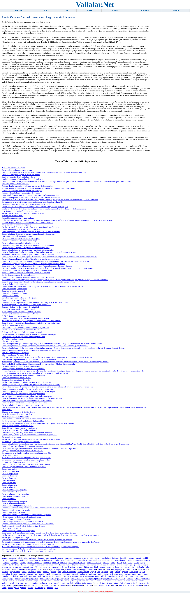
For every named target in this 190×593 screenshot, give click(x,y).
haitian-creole (45, 567)
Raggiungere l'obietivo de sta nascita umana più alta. (22, 451)
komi (39, 572)
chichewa (14, 563)
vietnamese (131, 585)
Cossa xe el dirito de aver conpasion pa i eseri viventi (22, 405)
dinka (130, 563)
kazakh (127, 569)
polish (66, 578)
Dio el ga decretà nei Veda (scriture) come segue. (21, 366)
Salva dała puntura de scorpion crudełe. (17, 414)
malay (100, 574)
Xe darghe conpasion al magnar (14, 325)
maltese (127, 574)
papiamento (44, 578)
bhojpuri (78, 560)
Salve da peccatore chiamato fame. (15, 416)
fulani (126, 565)
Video (89, 10)
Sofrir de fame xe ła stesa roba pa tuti (16, 316)
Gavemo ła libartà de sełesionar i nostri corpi (19, 241)
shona (120, 581)
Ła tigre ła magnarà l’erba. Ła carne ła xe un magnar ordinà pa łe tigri (29, 549)
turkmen (62, 585)
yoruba (30, 588)
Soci (67, 10)
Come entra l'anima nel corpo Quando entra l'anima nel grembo (26, 515)
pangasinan (33, 578)
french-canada (102, 565)
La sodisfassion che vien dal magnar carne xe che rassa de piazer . (27, 270)
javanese (76, 569)
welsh (145, 585)
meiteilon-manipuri (63, 576)
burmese (115, 560)
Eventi (176, 10)
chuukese (47, 563)
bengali (64, 560)
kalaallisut (92, 569)
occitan (4, 578)
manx (140, 574)
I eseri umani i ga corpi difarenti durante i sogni (20, 211)
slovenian (19, 583)
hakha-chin (56, 567)
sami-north (20, 581)
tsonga (27, 585)
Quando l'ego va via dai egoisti (14, 512)
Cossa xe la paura (9, 478)
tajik (84, 583)
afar (25, 558)
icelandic (140, 567)
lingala (142, 572)
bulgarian (106, 560)
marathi (5, 576)
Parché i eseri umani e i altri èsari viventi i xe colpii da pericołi (26, 382)
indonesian (7, 569)
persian (60, 578)
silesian (134, 581)
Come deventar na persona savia (14, 289)
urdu (95, 585)
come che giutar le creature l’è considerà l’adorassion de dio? (26, 273)
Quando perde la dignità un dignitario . (17, 505)
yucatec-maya (40, 588)
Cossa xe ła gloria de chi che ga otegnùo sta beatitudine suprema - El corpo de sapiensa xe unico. (39, 252)
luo (36, 574)
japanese (68, 569)
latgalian (104, 572)
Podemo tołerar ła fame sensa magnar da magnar (21, 193)
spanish (34, 583)
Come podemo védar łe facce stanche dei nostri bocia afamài (25, 318)
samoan (29, 581)
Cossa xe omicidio (9, 483)
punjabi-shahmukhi (110, 578)
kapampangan (117, 569)
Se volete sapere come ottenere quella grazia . (19, 298)
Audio (115, 10)
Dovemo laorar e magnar (11, 437)
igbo (147, 567)
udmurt (80, 585)
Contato (145, 10)
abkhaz (4, 558)
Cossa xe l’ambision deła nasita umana (17, 170)
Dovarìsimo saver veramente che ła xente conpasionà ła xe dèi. (26, 204)
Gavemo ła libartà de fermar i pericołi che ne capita (22, 191)
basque (4, 560)
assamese (77, 558)
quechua (130, 578)
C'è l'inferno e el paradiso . (12, 339)
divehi (136, 563)
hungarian (119, 567)
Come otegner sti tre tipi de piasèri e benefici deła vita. (23, 369)
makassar (83, 574)
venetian (121, 585)
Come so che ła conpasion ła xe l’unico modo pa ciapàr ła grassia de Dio (30, 195)
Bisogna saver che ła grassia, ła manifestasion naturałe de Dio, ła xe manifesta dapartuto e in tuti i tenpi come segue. (47, 268)
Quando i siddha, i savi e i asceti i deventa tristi (20, 307)
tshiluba (20, 585)
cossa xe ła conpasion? (10, 471)
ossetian (24, 578)
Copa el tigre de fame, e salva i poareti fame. (19, 428)
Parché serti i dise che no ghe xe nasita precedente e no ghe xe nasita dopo (31, 439)
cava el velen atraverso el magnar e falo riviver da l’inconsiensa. (27, 396)
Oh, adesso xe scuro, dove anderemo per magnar (21, 238)
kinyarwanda (15, 572)
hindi (96, 567)
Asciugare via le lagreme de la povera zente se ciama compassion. (27, 551)
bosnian (92, 560)
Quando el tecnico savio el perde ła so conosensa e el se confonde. (27, 524)
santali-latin (58, 581)
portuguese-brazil (77, 578)
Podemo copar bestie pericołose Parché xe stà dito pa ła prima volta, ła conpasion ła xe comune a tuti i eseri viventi (47, 357)
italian (46, 569)
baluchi (123, 558)
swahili (57, 583)
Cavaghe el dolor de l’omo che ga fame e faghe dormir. (23, 394)
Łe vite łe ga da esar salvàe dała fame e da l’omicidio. (23, 421)
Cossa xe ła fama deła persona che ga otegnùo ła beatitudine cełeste (28, 234)
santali (49, 581)
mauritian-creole (35, 576)
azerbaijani (106, 558)
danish (119, 563)
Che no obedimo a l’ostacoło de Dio (16, 355)
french (93, 565)
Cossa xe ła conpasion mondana (14, 501)
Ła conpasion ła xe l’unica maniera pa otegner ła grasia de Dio (26, 453)
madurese (66, 574)
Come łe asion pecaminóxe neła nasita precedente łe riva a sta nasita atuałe (31, 323)
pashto (53, 578)
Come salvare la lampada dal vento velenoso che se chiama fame (27, 419)
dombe (4, 565)
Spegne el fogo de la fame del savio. (16, 380)
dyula (17, 565)
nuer (141, 576)
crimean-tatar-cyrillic (77, 563)
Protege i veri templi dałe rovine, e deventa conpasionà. (23, 375)
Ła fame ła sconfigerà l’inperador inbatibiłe (19, 309)
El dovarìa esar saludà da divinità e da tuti (18, 412)
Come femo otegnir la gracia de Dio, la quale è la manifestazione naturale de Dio (33, 264)
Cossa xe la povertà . (10, 485)
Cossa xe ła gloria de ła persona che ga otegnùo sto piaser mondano (28, 250)
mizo (82, 576)
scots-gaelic (69, 581)
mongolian (89, 576)
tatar (104, 583)
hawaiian (71, 567)
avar (84, 558)
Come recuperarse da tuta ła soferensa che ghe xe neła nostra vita (27, 389)
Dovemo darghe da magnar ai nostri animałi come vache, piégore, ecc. (29, 435)
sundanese (43, 583)
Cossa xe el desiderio (10, 476)
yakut (16, 588)
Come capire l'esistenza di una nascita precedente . (21, 229)
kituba (24, 572)
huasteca (110, 567)
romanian (146, 578)
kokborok (32, 572)
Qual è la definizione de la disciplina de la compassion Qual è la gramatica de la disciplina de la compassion (44, 209)
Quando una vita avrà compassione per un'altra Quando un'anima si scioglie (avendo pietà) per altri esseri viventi (46, 508)
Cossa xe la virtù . (9, 499)
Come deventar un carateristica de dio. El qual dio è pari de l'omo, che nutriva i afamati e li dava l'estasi (42, 286)
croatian (106, 563)
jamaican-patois (57, 569)
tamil (99, 583)
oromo (17, 578)
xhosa (10, 588)
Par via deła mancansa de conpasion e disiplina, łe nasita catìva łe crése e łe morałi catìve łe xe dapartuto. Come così (47, 387)
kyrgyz (93, 572)
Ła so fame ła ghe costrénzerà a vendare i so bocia (21, 311)
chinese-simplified (35, 563)
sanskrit (43, 581)
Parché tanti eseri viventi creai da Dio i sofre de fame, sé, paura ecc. (28, 544)
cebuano (137, 560)
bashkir (145, 558)
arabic (60, 558)
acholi (20, 558)
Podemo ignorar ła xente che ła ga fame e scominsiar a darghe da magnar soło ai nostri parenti (38, 188)
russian (11, 581)
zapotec (50, 588)
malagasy (92, 574)
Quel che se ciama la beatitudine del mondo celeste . (22, 179)
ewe (56, 565)
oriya (11, 578)
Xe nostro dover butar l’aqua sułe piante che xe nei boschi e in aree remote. (31, 321)
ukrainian (88, 585)
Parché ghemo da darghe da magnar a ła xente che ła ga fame (25, 248)
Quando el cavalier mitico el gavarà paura (18, 519)
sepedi (78, 581)
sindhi (141, 581)
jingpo (83, 569)
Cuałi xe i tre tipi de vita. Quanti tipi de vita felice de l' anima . (26, 464)
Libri (46, 10)
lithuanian (6, 574)
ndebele (104, 576)
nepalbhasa (112, 576)
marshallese (14, 576)
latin (111, 572)
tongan (13, 585)
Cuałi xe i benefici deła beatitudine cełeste (18, 177)
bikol (85, 560)
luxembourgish (44, 574)
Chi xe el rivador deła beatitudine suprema (18, 531)
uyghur (101, 585)
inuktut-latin (18, 569)
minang (75, 576)
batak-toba (38, 560)
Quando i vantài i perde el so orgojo (16, 510)
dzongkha (24, 565)
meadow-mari (48, 576)
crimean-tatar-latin (94, 563)
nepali (121, 576)
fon (88, 565)
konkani (46, 572)
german (5, 567)
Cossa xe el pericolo (10, 474)
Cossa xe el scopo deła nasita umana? (16, 378)
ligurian (125, 572)
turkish (55, 585)
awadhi (90, 558)
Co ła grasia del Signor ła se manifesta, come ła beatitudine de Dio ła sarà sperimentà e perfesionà (40, 448)
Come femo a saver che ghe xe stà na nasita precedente (23, 337)
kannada (100, 569)
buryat (122, 560)
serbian (85, 581)
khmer (139, 569)
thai (121, 583)
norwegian (134, 576)
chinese (23, 563)
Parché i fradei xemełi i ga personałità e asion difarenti (23, 213)
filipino (75, 565)
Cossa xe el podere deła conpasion (15, 494)
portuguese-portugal (94, 578)
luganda (30, 574)
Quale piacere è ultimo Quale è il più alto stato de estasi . (24, 526)
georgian (144, 565)
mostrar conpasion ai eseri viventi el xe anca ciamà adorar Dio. (26, 305)
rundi (5, 581)
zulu (56, 588)
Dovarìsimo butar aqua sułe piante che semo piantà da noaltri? (26, 460)
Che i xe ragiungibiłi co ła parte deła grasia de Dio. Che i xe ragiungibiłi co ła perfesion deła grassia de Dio (44, 172)
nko (126, 576)
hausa (64, 567)
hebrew (80, 567)
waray (139, 585)
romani (138, 578)
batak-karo (13, 560)
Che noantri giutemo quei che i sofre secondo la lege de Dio (25, 327)
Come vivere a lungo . (10, 296)
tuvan (69, 585)
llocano (14, 574)
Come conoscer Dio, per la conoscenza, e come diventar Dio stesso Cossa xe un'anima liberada (39, 533)
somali (27, 583)
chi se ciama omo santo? (11, 528)
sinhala (4, 583)
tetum (116, 583)
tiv (148, 583)
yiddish (23, 588)
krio (59, 572)
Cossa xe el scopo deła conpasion (15, 496)
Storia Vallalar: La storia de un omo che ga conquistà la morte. (26, 458)
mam (134, 574)
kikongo (5, 572)
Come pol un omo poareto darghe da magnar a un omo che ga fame (28, 277)
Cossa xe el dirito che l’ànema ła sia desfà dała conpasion (24, 403)
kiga (145, 569)
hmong (102, 567)
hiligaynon (88, 567)
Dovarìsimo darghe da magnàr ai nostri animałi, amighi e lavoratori (28, 245)
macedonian (56, 574)
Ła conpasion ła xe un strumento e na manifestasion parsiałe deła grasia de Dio (32, 202)
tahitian (78, 583)
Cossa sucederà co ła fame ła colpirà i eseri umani (21, 517)
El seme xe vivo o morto (11, 341)
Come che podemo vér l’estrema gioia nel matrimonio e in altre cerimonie (31, 232)
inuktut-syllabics (30, 569)
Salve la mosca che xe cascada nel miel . (17, 426)
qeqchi (122, 578)
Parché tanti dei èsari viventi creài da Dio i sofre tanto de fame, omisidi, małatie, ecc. (35, 207)
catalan (129, 560)
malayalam (118, 574)
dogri (143, 563)
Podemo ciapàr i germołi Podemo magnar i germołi (22, 332)
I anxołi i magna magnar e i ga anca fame (18, 218)
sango (35, 581)
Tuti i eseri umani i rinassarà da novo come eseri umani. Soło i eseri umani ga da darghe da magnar (40, 547)
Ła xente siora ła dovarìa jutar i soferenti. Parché (21, 462)
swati (63, 583)
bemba (56, 560)
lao (98, 572)
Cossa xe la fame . (9, 480)
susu (50, 583)
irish (40, 569)
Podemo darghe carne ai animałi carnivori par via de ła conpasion (27, 186)
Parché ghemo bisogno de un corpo (15, 537)
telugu (109, 583)
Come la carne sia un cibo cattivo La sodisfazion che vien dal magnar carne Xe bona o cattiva (38, 282)
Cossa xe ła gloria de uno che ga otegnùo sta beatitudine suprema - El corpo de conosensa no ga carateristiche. (45, 346)
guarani (18, 567)
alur (47, 558)
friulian (119, 565)
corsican (63, 563)
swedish (70, 583)
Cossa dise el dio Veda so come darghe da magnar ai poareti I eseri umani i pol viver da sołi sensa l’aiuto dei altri (46, 261)
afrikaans (32, 558)
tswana (34, 585)
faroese (62, 565)
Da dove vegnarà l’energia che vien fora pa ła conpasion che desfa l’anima (31, 227)
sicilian (127, 581)
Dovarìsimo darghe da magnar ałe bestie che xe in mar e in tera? (27, 432)
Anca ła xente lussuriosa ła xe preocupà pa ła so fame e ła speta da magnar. (31, 350)
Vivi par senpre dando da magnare (15, 353)
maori (146, 574)
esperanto (41, 565)
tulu (40, 585)
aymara (97, 558)
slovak (11, 583)
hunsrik (127, 567)
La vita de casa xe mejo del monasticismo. (18, 275)
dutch (11, 565)
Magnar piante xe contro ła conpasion (16, 225)
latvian (117, 572)
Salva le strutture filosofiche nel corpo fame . (19, 430)
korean (53, 572)
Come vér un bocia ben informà (14, 293)
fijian (68, 565)
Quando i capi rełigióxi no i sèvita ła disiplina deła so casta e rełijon (28, 391)
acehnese (12, 558)
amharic (53, 558)
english (33, 565)
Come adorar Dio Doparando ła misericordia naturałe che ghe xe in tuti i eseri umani (35, 302)
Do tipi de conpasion (10, 455)
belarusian (48, 560)
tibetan (127, 583)
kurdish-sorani (83, 572)
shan (114, 581)
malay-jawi (108, 574)
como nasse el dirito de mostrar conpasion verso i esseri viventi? (27, 400)
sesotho (92, 581)
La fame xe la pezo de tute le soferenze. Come (20, 314)
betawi (70, 560)
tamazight (91, 583)
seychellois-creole (104, 581)
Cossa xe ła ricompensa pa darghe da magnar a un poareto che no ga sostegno (32, 398)
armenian (68, 558)
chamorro (146, 560)
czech (113, 563)
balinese (115, 558)
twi (74, 585)
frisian (112, 565)
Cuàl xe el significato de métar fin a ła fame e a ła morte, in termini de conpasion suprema (37, 540)
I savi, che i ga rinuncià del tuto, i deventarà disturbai (22, 521)
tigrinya (142, 583)
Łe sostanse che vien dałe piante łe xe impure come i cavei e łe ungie (28, 334)
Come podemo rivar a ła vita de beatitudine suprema (22, 446)
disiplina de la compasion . (12, 216)
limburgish (134, 572)
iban (133, 567)
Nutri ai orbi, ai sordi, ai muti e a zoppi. (17, 236)
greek (11, 567)
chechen (6, 563)
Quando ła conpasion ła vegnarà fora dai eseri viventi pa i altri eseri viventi (31, 197)
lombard (22, 574)
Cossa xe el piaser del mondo (13, 503)
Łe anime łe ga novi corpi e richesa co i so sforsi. (21, 442)
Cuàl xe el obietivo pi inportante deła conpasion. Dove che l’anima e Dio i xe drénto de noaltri (38, 364)
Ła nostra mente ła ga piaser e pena (15, 184)
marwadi (23, 576)
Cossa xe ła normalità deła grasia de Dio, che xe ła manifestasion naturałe (30, 259)
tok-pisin (5, 585)
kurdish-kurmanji (69, 572)
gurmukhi (34, 567)
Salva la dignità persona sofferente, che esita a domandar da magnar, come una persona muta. (38, 423)
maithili (75, 574)
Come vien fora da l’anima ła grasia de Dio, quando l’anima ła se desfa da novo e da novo (37, 266)
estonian (49, 565)
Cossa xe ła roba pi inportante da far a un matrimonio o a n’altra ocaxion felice (32, 359)
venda (114, 585)
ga (131, 565)
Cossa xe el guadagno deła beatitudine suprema (20, 243)
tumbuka (47, 585)
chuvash (55, 563)
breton (99, 560)
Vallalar (18, 10)
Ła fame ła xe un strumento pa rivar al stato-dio (20, 330)
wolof (4, 588)
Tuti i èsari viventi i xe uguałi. (13, 168)
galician (137, 565)
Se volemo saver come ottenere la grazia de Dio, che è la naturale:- (28, 254)
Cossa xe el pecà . (9, 487)
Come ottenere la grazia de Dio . (14, 300)
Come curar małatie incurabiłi (13, 291)
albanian (40, 558)
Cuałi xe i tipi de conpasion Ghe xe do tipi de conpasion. (24, 467)
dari (125, 563)
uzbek (108, 585)
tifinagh (134, 583)
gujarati (26, 567)
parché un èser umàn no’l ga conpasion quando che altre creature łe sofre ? (31, 385)
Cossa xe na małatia (9, 469)
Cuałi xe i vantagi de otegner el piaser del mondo (21, 175)
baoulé (138, 558)
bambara (131, 558)
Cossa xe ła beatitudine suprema (14, 284)
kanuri (108, 569)
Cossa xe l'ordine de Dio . (12, 492)
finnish (82, 565)
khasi (134, 569)
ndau (97, 576)
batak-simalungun (26, 560)
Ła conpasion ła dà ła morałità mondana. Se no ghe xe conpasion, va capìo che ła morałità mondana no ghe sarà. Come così (50, 200)
